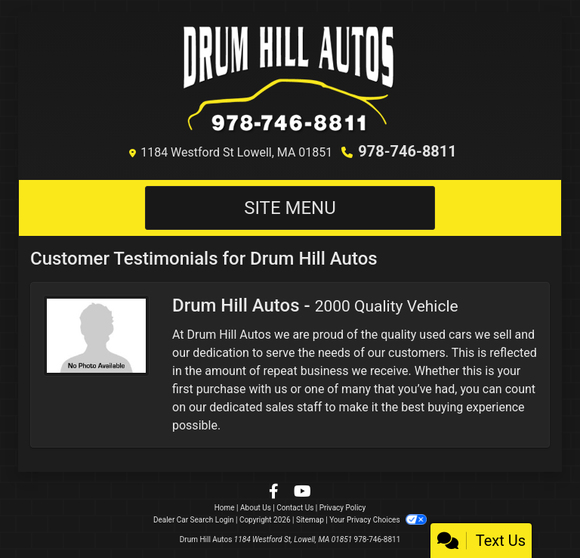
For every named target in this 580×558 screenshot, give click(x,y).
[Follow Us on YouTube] (302, 492)
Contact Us (294, 508)
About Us (255, 508)
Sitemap (310, 520)
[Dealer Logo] (290, 80)
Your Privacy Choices (378, 520)
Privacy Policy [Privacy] (342, 508)
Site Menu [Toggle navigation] (290, 208)
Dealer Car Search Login (193, 520)
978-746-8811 (407, 151)
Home (224, 508)
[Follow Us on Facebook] (275, 492)
